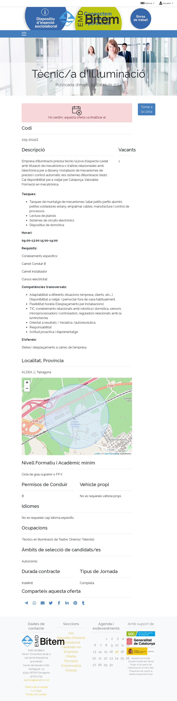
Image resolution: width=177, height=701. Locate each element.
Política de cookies (36, 694)
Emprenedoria (71, 666)
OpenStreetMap (111, 453)
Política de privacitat (36, 687)
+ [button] (27, 383)
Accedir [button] (165, 3)
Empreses (71, 652)
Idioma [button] (147, 3)
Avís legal (36, 690)
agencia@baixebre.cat (36, 680)
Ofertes (71, 656)
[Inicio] (88, 16)
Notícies (71, 670)
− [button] (27, 389)
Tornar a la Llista (146, 109)
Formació (71, 661)
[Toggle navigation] (24, 34)
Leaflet (97, 453)
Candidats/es (71, 647)
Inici (71, 633)
